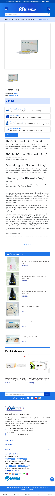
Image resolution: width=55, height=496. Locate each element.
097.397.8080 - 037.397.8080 (16, 459)
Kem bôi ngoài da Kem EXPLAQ (30, 337)
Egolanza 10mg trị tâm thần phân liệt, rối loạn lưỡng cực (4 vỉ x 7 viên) (15, 379)
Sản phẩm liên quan (14, 351)
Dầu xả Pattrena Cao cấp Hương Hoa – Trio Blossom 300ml (34, 292)
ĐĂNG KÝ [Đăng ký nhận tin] (47, 394)
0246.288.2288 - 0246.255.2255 (17, 466)
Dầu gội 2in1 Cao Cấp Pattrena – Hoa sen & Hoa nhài (35, 262)
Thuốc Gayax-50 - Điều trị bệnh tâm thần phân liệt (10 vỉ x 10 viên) (39, 379)
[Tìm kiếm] (48, 14)
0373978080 (10, 433)
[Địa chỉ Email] (27, 394)
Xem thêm (27, 244)
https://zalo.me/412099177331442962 (17, 435)
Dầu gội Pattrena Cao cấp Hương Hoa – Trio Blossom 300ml (34, 277)
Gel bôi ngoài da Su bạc (28, 322)
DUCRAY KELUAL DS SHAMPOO (30, 307)
